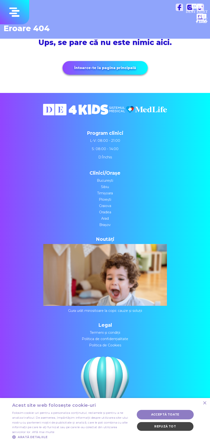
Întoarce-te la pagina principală (105, 68)
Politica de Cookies (105, 345)
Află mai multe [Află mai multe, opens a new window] (43, 432)
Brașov (105, 225)
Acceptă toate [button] (165, 414)
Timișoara (105, 193)
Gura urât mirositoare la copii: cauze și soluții (105, 278)
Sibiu (105, 187)
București (105, 180)
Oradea (105, 212)
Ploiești (105, 199)
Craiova (105, 206)
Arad (105, 218)
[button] (71, 436)
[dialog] (105, 420)
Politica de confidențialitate (105, 339)
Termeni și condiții (105, 332)
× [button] (204, 403)
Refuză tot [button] (165, 426)
